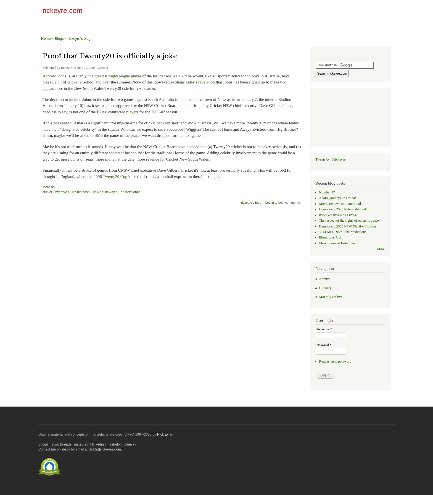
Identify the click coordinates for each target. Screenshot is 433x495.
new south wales (105, 192)
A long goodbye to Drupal (337, 198)
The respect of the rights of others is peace (349, 220)
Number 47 (327, 192)
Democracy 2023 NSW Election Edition (347, 226)
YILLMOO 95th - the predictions (342, 232)
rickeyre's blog (79, 38)
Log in (269, 202)
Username (324, 329)
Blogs (59, 38)
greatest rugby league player (117, 76)
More (381, 249)
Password (324, 345)
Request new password (335, 361)
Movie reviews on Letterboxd (340, 204)
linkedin (98, 444)
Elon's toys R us (330, 237)
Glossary (325, 288)
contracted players (123, 112)
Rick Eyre (164, 434)
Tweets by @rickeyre (331, 159)
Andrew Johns (54, 76)
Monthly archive (330, 297)
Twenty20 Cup (115, 176)
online (61, 449)
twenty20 (62, 192)
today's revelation (200, 82)
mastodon (114, 444)
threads (65, 444)
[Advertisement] (325, 12)
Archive (324, 279)
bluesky (130, 444)
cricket (47, 192)
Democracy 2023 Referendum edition (345, 209)
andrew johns (130, 192)
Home (46, 38)
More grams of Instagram (337, 243)
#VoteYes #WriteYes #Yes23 (339, 215)
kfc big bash (81, 192)
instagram (81, 444)
